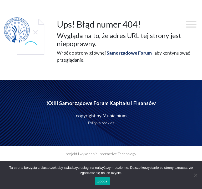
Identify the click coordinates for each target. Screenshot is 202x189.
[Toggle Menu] (191, 24)
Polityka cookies (101, 122)
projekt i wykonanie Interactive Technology (101, 153)
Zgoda (102, 181)
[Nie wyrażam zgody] (195, 175)
